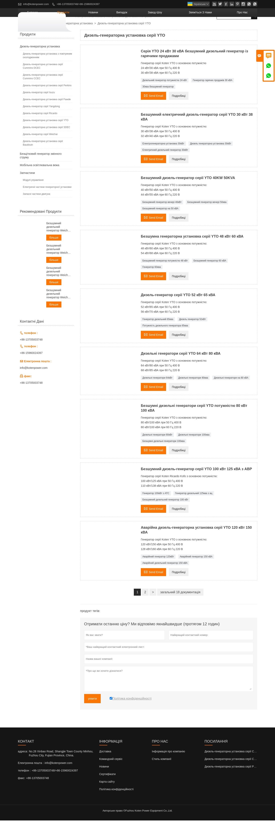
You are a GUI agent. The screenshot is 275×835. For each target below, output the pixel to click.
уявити (92, 713)
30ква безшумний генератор (158, 101)
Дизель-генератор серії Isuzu (39, 107)
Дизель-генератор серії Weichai (40, 148)
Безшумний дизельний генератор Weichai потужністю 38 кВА (58, 263)
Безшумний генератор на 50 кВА (160, 223)
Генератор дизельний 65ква (157, 333)
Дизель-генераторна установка (73, 37)
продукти (110, 26)
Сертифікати (107, 788)
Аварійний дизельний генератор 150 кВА (164, 577)
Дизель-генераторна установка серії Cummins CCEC (43, 91)
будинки (86, 26)
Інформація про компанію (168, 765)
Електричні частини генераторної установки (47, 201)
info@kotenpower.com (36, 4)
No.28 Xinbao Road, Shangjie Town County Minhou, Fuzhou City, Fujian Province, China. (61, 767)
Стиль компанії (162, 773)
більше (53, 252)
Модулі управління (33, 194)
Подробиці (178, 110)
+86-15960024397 (31, 367)
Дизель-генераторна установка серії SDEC (46, 141)
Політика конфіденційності (116, 803)
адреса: (23, 765)
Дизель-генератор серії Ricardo (40, 127)
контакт (26, 756)
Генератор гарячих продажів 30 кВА (212, 94)
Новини (104, 781)
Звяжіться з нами (214, 26)
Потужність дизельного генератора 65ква (165, 340)
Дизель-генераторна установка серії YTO (45, 134)
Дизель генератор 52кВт (192, 333)
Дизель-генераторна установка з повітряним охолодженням (47, 70)
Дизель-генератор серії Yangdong (41, 120)
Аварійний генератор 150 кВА (196, 571)
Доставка (105, 765)
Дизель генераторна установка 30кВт (210, 158)
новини (132, 26)
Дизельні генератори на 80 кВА (231, 392)
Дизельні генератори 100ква (193, 449)
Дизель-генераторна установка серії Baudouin (43, 157)
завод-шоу (179, 26)
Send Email (153, 110)
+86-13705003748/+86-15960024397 (78, 4)
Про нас (246, 26)
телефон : (24, 785)
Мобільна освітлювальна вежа (39, 179)
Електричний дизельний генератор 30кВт (165, 164)
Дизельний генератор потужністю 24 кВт (164, 94)
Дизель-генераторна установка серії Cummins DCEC (43, 80)
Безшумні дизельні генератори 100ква (163, 455)
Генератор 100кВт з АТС (155, 507)
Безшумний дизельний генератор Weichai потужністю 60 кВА (58, 308)
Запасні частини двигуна (36, 208)
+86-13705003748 (31, 354)
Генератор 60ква (151, 281)
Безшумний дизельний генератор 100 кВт (165, 514)
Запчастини (27, 187)
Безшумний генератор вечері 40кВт (161, 216)
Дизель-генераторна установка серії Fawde (47, 114)
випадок (154, 26)
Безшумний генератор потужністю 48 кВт (165, 275)
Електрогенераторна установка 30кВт (163, 158)
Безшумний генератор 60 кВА (210, 275)
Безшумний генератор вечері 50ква (207, 216)
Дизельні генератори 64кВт (157, 392)
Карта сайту (107, 796)
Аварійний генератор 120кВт (158, 571)
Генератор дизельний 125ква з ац (193, 507)
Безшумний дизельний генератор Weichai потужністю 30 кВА (58, 241)
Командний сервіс (111, 773)
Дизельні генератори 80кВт (157, 449)
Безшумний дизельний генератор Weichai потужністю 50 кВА (58, 286)
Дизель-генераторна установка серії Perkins (47, 100)
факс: (21, 792)
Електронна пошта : (31, 777)
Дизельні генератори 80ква (193, 392)
